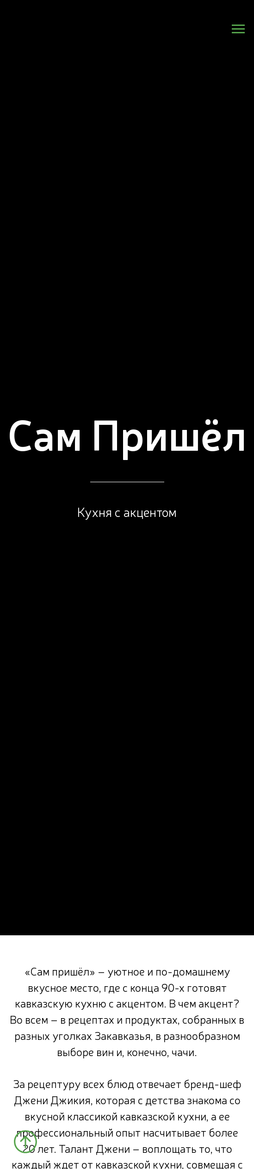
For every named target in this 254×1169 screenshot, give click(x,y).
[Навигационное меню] (238, 29)
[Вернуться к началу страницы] (25, 1141)
